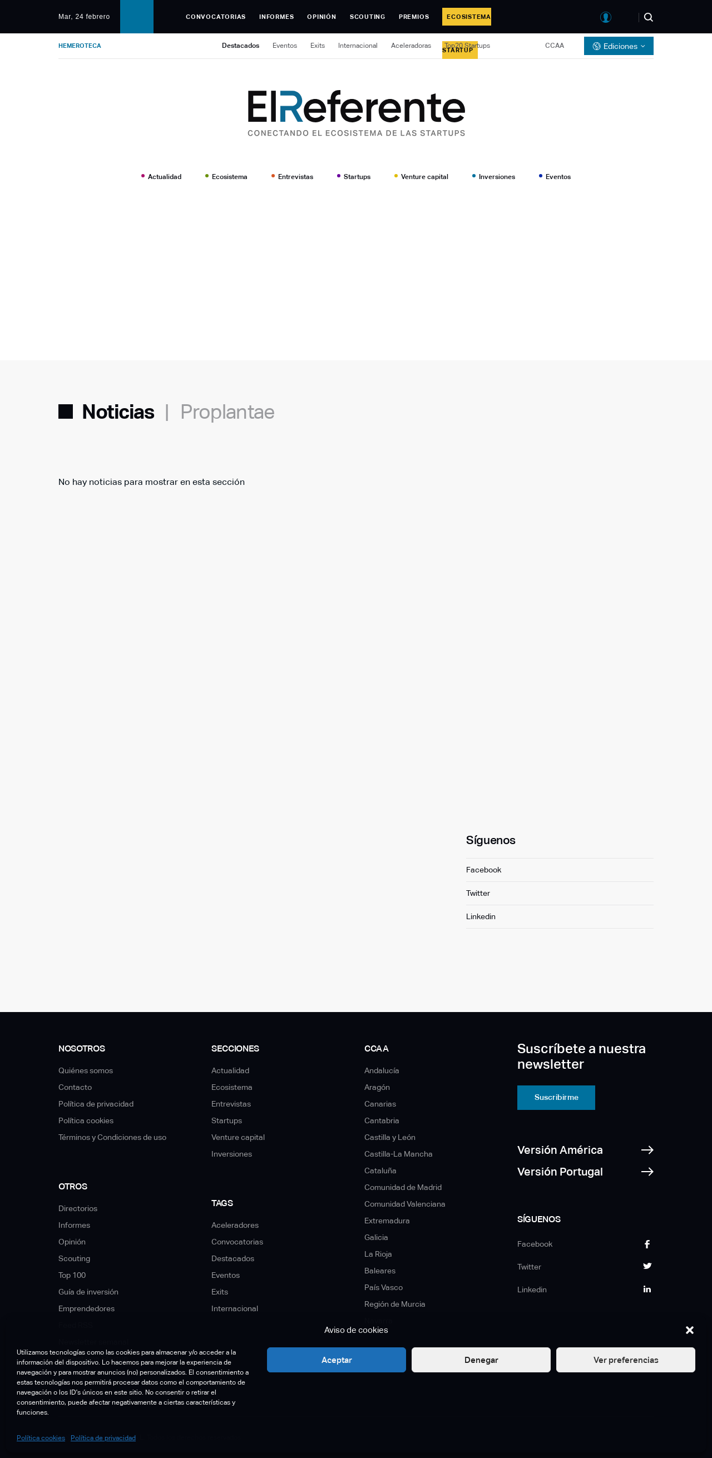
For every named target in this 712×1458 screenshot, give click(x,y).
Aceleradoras (411, 45)
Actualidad (164, 177)
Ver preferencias (626, 1360)
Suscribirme (556, 1097)
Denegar (481, 1360)
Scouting (367, 16)
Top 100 (72, 1275)
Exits (317, 45)
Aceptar (337, 1360)
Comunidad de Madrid (403, 1187)
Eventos (285, 45)
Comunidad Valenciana (405, 1203)
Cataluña (380, 1170)
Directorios (77, 1208)
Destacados (240, 45)
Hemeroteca (79, 45)
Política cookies (41, 1438)
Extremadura (387, 1220)
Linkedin (481, 916)
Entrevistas (295, 177)
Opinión (321, 16)
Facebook (483, 869)
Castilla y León (390, 1137)
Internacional (358, 45)
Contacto (75, 1087)
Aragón (377, 1087)
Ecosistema (230, 177)
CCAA (554, 45)
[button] (689, 1330)
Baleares (379, 1270)
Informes (276, 16)
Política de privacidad (103, 1438)
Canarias (380, 1103)
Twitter (478, 893)
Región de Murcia (395, 1304)
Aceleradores (235, 1225)
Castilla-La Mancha (398, 1153)
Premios (414, 16)
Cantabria (381, 1120)
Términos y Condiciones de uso (112, 1137)
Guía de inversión (88, 1291)
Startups (357, 177)
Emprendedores (86, 1308)
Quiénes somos (85, 1070)
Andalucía (381, 1070)
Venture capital (424, 177)
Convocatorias (216, 16)
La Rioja (378, 1253)
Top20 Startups (467, 45)
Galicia (376, 1237)
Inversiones (497, 177)
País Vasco (383, 1287)
